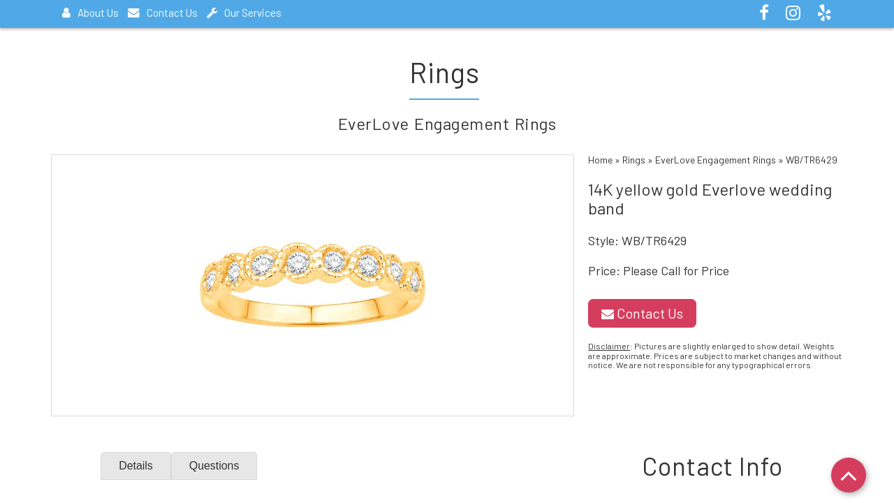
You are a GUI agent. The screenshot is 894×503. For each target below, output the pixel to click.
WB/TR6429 (811, 160)
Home (600, 160)
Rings (633, 160)
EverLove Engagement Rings (715, 160)
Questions (214, 466)
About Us (90, 12)
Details (136, 466)
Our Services (244, 12)
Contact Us (163, 12)
